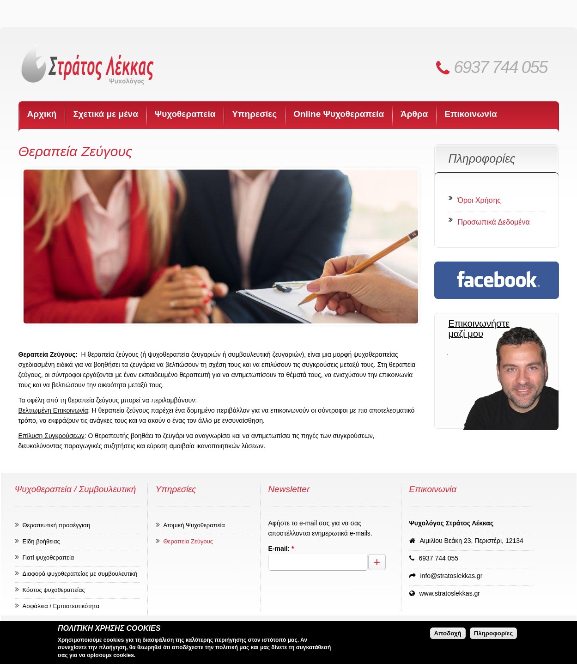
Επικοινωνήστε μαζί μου (479, 328)
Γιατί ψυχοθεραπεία (48, 557)
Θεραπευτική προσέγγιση (57, 525)
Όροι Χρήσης (479, 200)
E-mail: (281, 548)
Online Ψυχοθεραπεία (338, 114)
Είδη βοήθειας (41, 541)
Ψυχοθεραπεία (185, 114)
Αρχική (42, 114)
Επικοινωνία (470, 114)
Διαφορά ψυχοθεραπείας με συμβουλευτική (80, 573)
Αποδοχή (448, 633)
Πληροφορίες (493, 633)
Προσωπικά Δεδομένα (494, 222)
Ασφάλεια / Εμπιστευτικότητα (61, 606)
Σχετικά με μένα (105, 114)
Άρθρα (414, 114)
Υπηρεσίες (254, 114)
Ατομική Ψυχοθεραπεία (194, 525)
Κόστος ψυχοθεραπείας (54, 589)
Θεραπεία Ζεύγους (188, 541)
